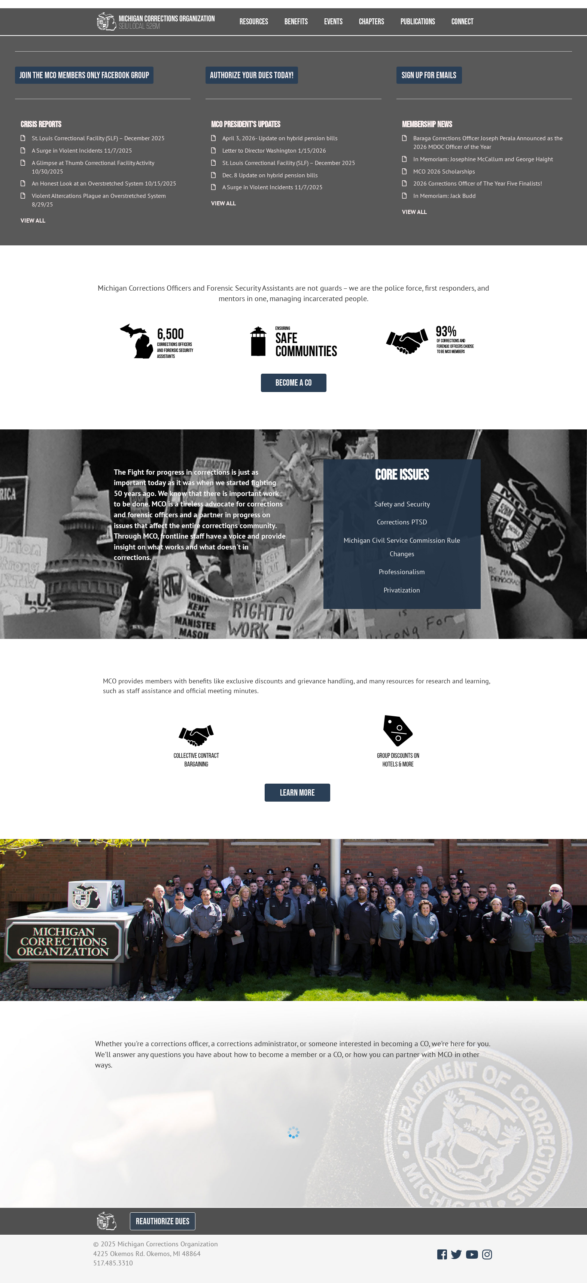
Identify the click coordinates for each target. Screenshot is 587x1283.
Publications (418, 21)
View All (33, 220)
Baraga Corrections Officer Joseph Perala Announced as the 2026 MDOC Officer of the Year (482, 142)
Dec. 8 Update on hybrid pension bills (264, 175)
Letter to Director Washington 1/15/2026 (268, 150)
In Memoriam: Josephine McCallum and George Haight (477, 159)
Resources (254, 21)
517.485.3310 (113, 1263)
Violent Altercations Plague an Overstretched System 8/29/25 (93, 200)
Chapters (371, 21)
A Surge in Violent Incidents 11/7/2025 (76, 150)
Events (333, 21)
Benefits (296, 21)
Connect (462, 21)
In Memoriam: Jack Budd (439, 195)
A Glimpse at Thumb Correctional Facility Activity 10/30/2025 (87, 167)
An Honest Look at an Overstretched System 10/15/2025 (98, 183)
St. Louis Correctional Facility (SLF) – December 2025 (93, 138)
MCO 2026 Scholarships (438, 171)
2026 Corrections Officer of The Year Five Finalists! (472, 183)
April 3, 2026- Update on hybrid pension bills (274, 138)
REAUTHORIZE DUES (162, 1221)
